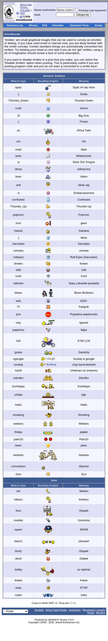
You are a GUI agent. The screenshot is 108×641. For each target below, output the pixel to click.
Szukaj (98, 25)
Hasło (37, 14)
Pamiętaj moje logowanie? (91, 10)
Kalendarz (58, 25)
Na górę (100, 612)
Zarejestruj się (15, 25)
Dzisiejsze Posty (79, 25)
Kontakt (39, 610)
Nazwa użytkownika (44, 10)
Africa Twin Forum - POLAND (26, 7)
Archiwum (75, 610)
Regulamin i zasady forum (94, 611)
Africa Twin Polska (56, 610)
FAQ (22, 13)
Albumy (33, 25)
